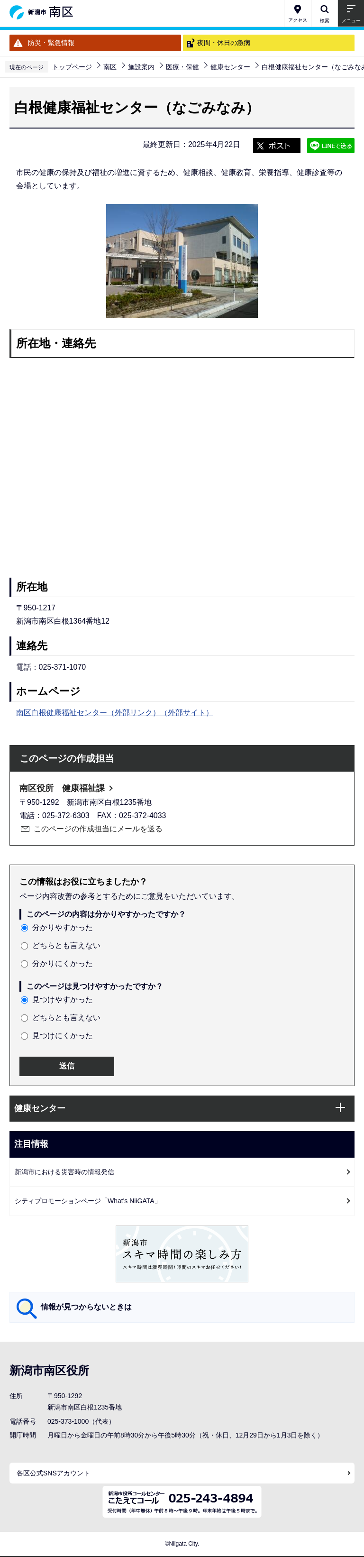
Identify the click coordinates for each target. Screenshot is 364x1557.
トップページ (72, 67)
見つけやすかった (62, 999)
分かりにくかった (62, 963)
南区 (110, 67)
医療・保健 (182, 67)
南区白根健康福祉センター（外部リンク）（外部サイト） (114, 713)
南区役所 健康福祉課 (62, 788)
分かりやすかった (62, 927)
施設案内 (141, 67)
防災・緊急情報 (51, 42)
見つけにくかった (62, 1036)
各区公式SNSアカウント (53, 1473)
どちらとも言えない (66, 945)
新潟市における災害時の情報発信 (64, 1172)
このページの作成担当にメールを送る (98, 829)
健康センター (230, 67)
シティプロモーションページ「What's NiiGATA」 (88, 1201)
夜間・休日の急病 (223, 42)
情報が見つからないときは (86, 1307)
